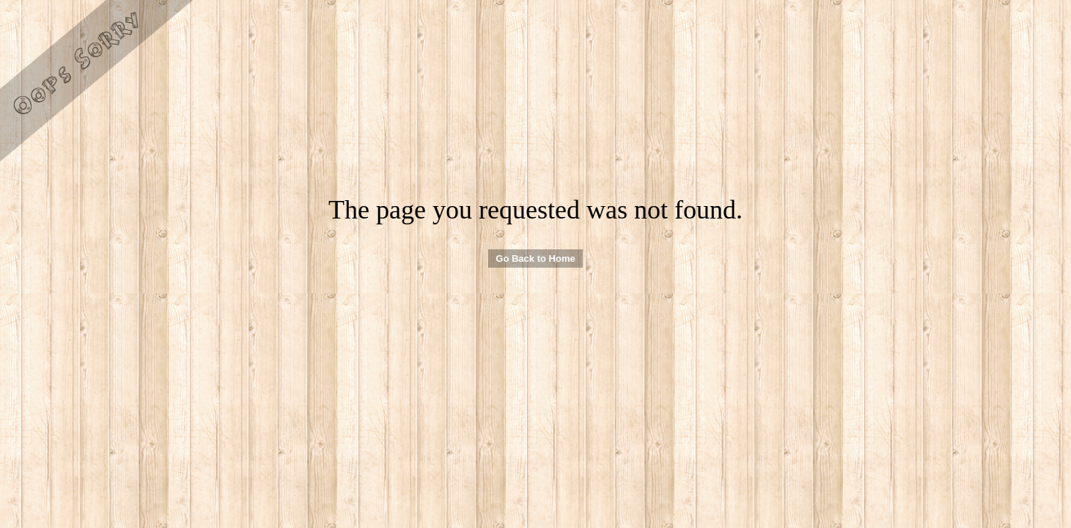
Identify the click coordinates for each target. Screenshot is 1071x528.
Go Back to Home (535, 258)
